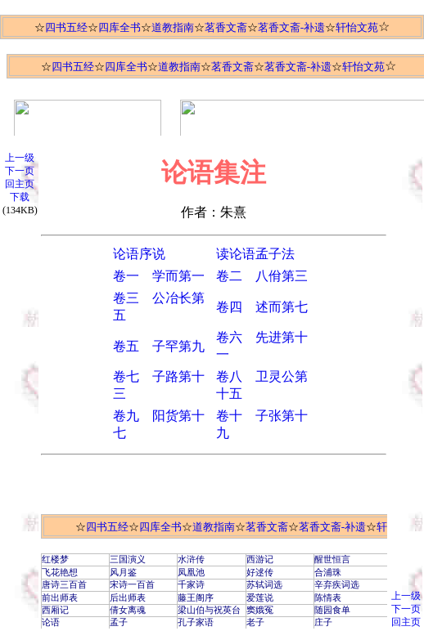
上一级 (19, 157)
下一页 (19, 171)
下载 (19, 197)
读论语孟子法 (255, 254)
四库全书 (119, 27)
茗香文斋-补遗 (291, 27)
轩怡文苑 (357, 27)
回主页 (19, 184)
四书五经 (66, 27)
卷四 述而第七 (262, 307)
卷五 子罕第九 (159, 346)
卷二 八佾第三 (262, 276)
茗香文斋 (226, 27)
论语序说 (139, 254)
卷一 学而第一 (159, 276)
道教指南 (172, 27)
